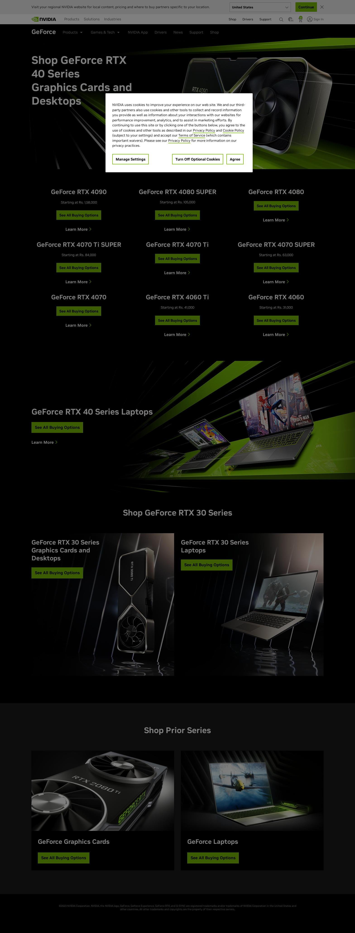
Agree (235, 159)
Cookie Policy (233, 130)
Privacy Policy (204, 130)
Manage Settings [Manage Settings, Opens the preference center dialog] (130, 159)
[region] (179, 132)
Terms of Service (191, 135)
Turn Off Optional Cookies (197, 159)
